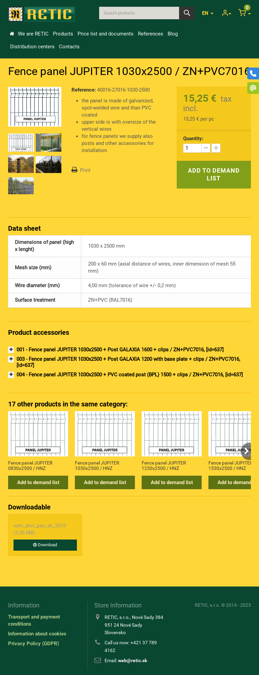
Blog (173, 34)
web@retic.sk (132, 660)
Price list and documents (106, 34)
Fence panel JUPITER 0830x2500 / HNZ (30, 465)
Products (63, 34)
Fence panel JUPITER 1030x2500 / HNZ (97, 465)
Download (45, 544)
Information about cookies (37, 634)
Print (85, 170)
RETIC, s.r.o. (207, 605)
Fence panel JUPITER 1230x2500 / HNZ (164, 465)
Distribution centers (32, 47)
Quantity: (193, 138)
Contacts (69, 47)
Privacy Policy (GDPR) (33, 644)
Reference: (83, 90)
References (150, 34)
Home (11, 33)
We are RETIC (33, 34)
